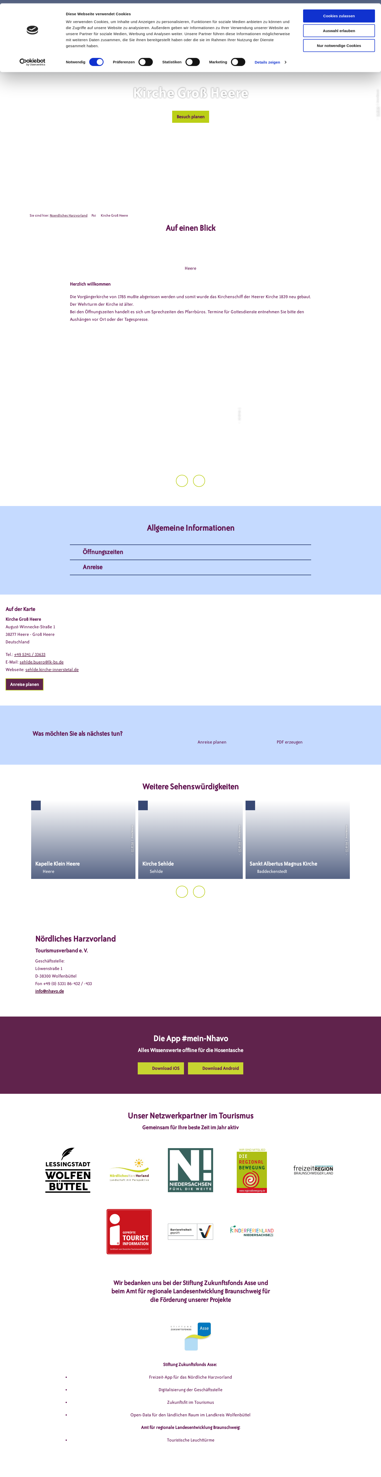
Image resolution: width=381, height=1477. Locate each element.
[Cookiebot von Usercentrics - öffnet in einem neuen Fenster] (33, 59)
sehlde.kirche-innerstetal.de (52, 643)
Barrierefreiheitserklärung (223, 1463)
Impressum (134, 1463)
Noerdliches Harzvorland (68, 215)
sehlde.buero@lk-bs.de (42, 636)
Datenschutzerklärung (172, 1463)
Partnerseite (265, 1463)
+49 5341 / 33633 (29, 628)
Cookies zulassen (339, 12)
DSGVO (110, 1463)
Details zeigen (267, 59)
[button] (190, 117)
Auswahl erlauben (339, 27)
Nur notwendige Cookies (339, 42)
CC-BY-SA (377, 111)
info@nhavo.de (49, 965)
